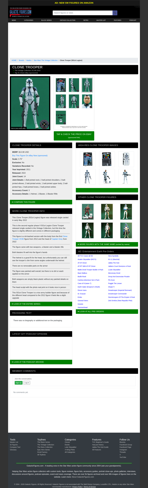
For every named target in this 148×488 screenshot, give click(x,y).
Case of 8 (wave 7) (84, 283)
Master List (14, 442)
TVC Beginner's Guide (100, 442)
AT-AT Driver (82, 263)
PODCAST (132, 20)
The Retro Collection (44, 447)
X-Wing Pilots (70, 450)
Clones (67, 442)
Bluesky (122, 442)
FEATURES (117, 20)
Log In (27, 383)
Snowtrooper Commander (117, 294)
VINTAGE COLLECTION (67, 20)
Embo (80, 297)
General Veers (83, 301)
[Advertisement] (74, 39)
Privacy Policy (77, 487)
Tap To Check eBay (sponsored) (26, 73)
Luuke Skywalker (114, 270)
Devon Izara (82, 290)
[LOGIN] (138, 7)
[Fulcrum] (137, 6)
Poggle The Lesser (115, 283)
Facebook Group (126, 445)
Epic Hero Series (43, 450)
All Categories (70, 452)
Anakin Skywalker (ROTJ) (87, 259)
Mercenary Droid (114, 273)
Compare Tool (15, 447)
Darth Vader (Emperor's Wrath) (89, 287)
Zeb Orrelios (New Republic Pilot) (120, 301)
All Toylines (41, 455)
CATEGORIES (28, 20)
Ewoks (67, 445)
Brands (21, 60)
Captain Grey (57, 239)
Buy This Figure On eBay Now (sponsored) (30, 156)
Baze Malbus (82, 273)
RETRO (85, 20)
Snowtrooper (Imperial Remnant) (120, 290)
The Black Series (43, 442)
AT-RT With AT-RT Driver (87, 266)
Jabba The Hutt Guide (100, 447)
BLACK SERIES (46, 20)
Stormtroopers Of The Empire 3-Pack (121, 297)
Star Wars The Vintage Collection (46, 60)
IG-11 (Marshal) (114, 259)
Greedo (80, 304)
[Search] (115, 12)
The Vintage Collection (23, 70)
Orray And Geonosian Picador (119, 276)
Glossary (13, 450)
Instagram (123, 450)
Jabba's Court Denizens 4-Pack (119, 266)
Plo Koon (111, 280)
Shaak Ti (111, 287)
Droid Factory (42, 452)
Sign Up (19, 383)
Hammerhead (83, 307)
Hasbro (28, 60)
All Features (96, 450)
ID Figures (14, 445)
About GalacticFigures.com (83, 477)
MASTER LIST (101, 20)
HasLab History (97, 445)
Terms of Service (90, 487)
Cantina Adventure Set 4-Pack (88, 280)
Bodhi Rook (82, 276)
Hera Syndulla (113, 256)
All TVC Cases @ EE (85, 256)
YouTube (123, 457)
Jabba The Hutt (113, 263)
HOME (14, 60)
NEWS (14, 20)
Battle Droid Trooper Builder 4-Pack (90, 270)
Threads (123, 452)
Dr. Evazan (82, 294)
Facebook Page (125, 447)
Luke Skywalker (70, 447)
